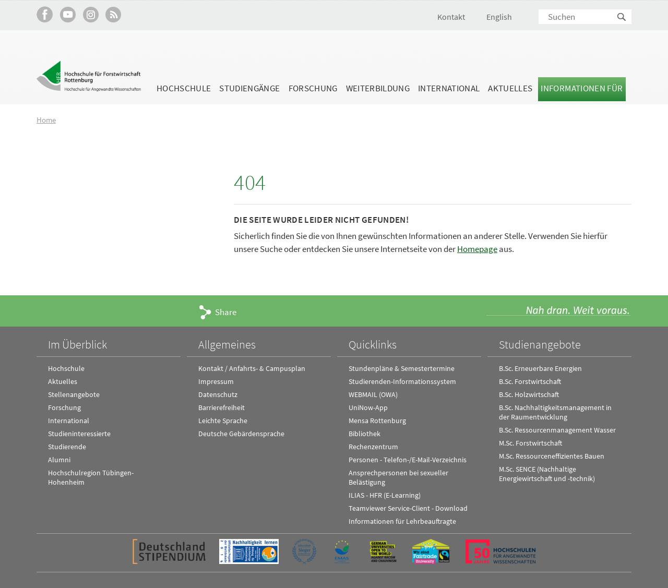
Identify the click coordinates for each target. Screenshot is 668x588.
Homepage (477, 249)
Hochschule (184, 88)
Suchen (622, 17)
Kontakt (451, 16)
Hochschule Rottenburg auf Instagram (90, 14)
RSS (113, 14)
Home (46, 120)
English (499, 16)
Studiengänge (249, 88)
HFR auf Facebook (45, 14)
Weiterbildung (378, 88)
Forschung (313, 88)
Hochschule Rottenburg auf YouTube (67, 14)
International (449, 88)
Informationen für (582, 88)
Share (225, 312)
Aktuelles (510, 88)
